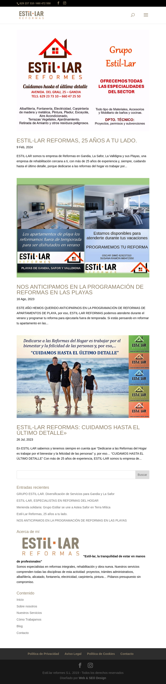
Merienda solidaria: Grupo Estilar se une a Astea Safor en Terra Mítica (63, 507)
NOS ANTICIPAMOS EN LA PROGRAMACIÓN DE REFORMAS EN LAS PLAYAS (80, 290)
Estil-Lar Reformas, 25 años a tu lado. (77, 140)
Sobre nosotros (27, 606)
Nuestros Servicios (29, 613)
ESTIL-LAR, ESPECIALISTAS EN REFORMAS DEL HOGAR (58, 500)
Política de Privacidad (43, 654)
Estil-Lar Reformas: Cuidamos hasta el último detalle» (78, 430)
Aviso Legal (73, 654)
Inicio (20, 599)
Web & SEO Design (92, 678)
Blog (20, 626)
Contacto (23, 633)
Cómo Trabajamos (29, 619)
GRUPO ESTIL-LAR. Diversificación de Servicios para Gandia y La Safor (66, 494)
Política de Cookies (101, 654)
